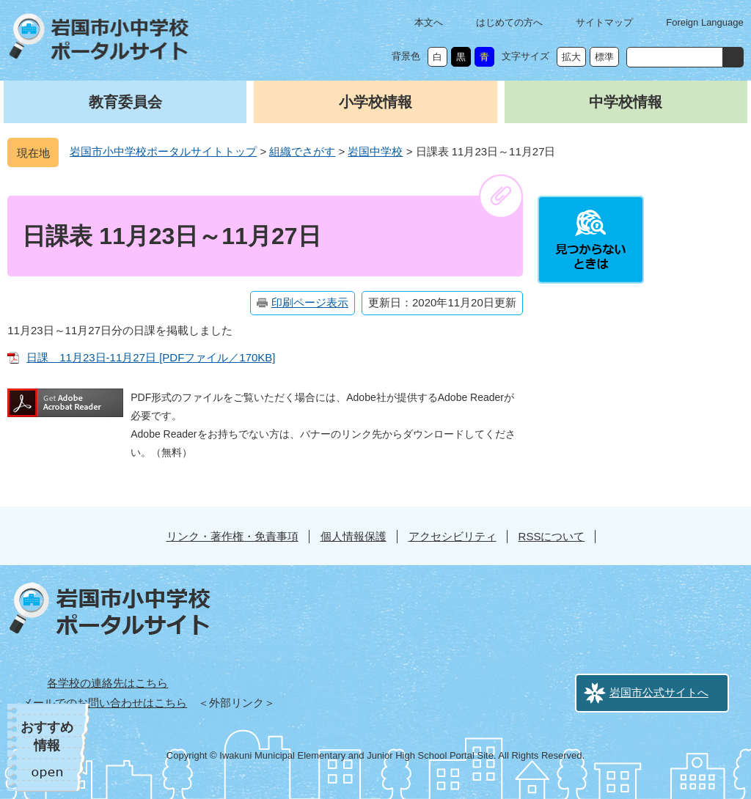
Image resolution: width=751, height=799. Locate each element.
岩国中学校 (375, 151)
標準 (604, 56)
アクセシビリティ (453, 536)
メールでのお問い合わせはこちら (104, 702)
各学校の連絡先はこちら (107, 683)
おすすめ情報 (47, 736)
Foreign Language (705, 22)
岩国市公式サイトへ (658, 692)
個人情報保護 (353, 536)
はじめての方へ (509, 22)
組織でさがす (302, 151)
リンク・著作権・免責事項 (232, 536)
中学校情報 (625, 102)
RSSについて (552, 536)
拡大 (571, 56)
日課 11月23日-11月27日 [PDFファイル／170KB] (150, 357)
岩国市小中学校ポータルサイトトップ (163, 151)
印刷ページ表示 (309, 302)
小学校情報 (375, 102)
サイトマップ (604, 22)
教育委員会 (125, 102)
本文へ (428, 22)
